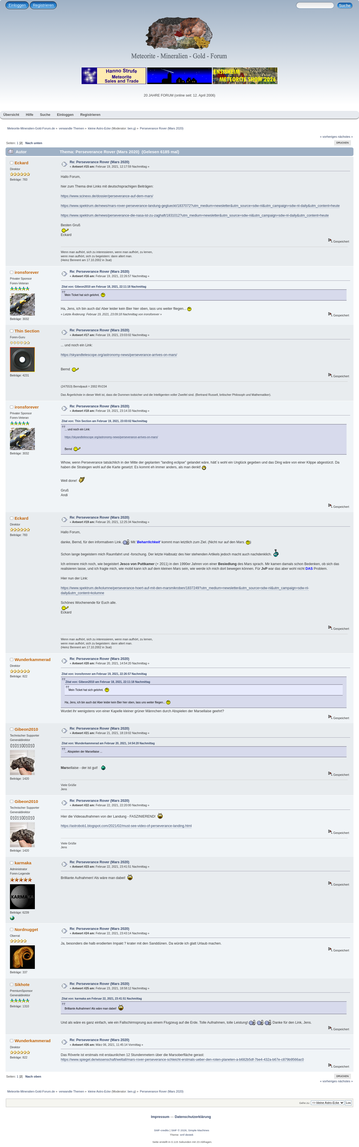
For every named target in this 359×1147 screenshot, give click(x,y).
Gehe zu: (304, 1102)
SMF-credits (161, 1130)
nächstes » (345, 136)
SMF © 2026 (179, 1130)
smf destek (186, 1134)
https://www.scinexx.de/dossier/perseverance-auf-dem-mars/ (107, 196)
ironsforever (27, 272)
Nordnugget (26, 929)
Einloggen (17, 5)
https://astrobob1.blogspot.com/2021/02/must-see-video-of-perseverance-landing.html (126, 826)
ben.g (131, 128)
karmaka (23, 862)
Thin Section (27, 331)
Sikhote (22, 984)
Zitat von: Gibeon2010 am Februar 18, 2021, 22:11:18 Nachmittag (104, 286)
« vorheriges (328, 136)
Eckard (21, 162)
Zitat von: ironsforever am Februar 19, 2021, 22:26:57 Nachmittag (104, 673)
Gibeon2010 (26, 729)
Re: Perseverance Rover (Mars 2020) (99, 162)
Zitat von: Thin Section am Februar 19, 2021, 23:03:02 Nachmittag (104, 421)
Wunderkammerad (33, 659)
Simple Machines (198, 1130)
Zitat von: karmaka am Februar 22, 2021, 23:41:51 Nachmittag (102, 998)
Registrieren (43, 5)
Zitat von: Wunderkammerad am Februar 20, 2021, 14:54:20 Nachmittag (108, 743)
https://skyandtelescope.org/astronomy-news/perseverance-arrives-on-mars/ (119, 355)
